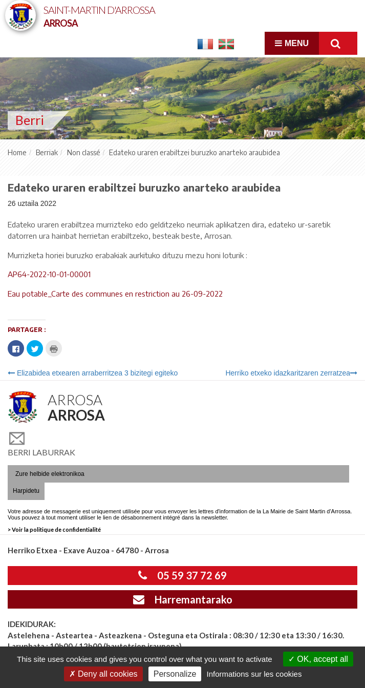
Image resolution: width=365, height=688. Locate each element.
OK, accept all (318, 659)
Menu (292, 43)
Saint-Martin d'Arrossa (99, 16)
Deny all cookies (103, 674)
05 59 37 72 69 (182, 575)
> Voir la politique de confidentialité (54, 529)
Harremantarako (182, 599)
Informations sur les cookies (254, 674)
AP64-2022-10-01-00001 (49, 274)
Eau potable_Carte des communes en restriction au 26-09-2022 (115, 293)
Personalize (175, 674)
